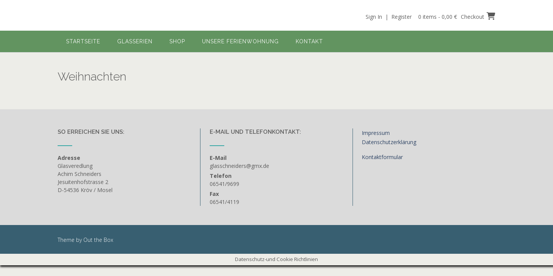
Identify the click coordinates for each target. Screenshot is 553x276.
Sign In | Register (389, 16)
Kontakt (309, 41)
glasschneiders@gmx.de (239, 165)
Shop (177, 41)
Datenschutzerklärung (389, 142)
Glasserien (134, 41)
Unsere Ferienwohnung (240, 41)
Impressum (376, 132)
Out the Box (98, 239)
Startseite (83, 41)
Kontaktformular (382, 157)
